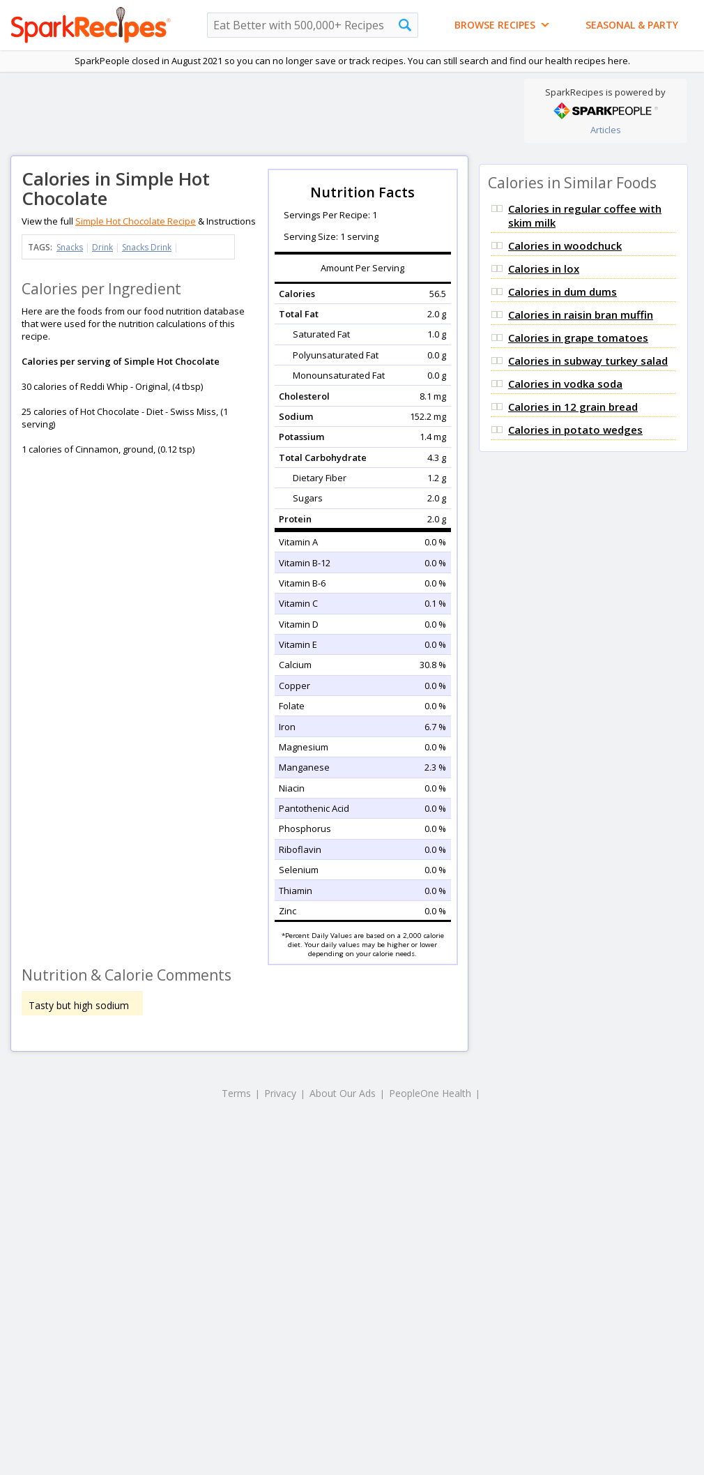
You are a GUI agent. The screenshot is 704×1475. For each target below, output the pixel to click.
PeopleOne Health (430, 1093)
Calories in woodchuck (565, 245)
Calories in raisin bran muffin (580, 315)
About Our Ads (342, 1093)
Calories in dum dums (562, 291)
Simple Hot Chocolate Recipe (135, 221)
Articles (605, 129)
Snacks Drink (146, 247)
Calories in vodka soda (565, 384)
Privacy (280, 1093)
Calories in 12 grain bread (573, 407)
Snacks (69, 247)
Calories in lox (543, 268)
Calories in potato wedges (575, 430)
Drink (102, 247)
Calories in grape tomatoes (578, 338)
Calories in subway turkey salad (588, 361)
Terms (236, 1093)
